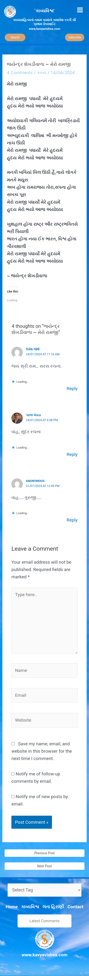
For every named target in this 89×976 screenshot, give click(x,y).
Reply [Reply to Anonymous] (72, 520)
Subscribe (74, 37)
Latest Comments (44, 921)
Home (12, 906)
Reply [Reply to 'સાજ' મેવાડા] (72, 454)
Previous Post (44, 853)
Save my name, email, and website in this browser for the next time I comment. (41, 751)
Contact (75, 906)
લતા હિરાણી (53, 906)
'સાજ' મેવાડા (33, 415)
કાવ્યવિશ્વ (30, 906)
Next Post (44, 866)
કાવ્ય (42, 72)
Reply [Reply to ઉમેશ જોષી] (72, 388)
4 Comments (20, 72)
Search (15, 37)
